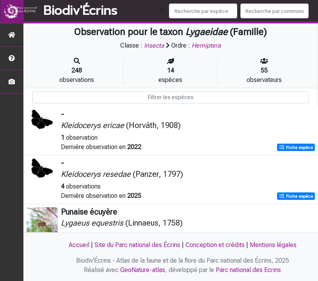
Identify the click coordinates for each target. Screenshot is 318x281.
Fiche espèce (296, 147)
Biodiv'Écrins (80, 11)
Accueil (79, 245)
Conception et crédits (215, 245)
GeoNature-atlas (142, 270)
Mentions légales (273, 245)
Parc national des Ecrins (248, 270)
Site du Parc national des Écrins (137, 245)
